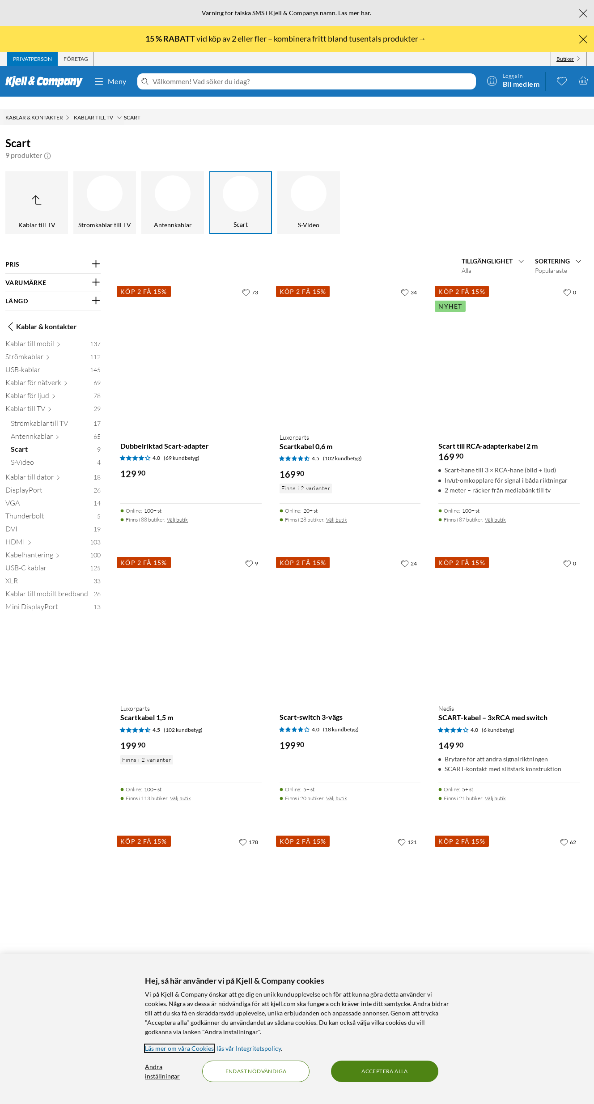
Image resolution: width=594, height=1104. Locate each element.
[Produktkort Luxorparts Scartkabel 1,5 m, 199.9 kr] (191, 613)
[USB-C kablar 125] (53, 557)
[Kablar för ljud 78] (53, 384)
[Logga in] (513, 80)
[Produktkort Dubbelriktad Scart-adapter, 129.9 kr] (191, 342)
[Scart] (240, 190)
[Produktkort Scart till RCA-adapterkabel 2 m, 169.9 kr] (509, 342)
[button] (47, 142)
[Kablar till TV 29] (53, 397)
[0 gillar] (569, 279)
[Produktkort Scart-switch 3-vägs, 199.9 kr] (350, 613)
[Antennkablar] (173, 190)
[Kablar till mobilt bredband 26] (53, 583)
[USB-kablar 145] (53, 358)
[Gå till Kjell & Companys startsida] (46, 81)
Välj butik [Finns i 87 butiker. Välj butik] (495, 507)
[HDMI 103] (53, 531)
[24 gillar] (409, 550)
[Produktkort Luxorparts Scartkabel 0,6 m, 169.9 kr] (350, 342)
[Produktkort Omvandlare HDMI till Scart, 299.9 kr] (350, 892)
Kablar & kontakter (41, 314)
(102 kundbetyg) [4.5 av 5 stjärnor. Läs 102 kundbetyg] (342, 445)
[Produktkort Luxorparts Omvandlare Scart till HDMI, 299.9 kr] (191, 892)
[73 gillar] (250, 279)
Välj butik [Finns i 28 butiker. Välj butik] (336, 507)
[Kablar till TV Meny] (119, 105)
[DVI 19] (53, 518)
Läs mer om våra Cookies (179, 1048)
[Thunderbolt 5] (53, 505)
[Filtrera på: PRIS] (53, 251)
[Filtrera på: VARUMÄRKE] (53, 270)
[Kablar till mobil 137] (53, 333)
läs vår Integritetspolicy (248, 1048)
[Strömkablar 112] (53, 346)
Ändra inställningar (162, 1071)
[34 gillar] (409, 279)
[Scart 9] (56, 438)
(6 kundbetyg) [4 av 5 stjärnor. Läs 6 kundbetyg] (498, 717)
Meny (110, 81)
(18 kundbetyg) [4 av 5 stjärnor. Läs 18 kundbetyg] (341, 716)
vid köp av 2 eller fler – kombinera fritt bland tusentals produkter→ (286, 38)
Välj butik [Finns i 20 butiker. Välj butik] (336, 785)
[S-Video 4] (56, 451)
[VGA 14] (53, 492)
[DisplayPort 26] (53, 479)
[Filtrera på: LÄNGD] (53, 288)
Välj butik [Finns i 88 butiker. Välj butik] (177, 507)
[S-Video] (308, 190)
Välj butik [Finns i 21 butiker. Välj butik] (495, 785)
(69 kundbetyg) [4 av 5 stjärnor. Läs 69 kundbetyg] (181, 445)
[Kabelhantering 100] (53, 544)
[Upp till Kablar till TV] (37, 190)
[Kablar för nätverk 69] (53, 371)
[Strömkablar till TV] (105, 190)
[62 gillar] (568, 829)
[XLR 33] (53, 570)
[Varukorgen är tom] (583, 80)
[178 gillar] (248, 829)
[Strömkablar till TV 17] (56, 412)
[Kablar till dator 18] (53, 466)
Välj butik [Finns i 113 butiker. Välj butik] (180, 785)
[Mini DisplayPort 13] (53, 596)
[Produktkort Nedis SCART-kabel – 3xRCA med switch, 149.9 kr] (509, 613)
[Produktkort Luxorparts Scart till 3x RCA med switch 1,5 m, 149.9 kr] (509, 892)
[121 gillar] (407, 829)
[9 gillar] (251, 550)
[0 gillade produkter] (562, 80)
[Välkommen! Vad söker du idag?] (312, 81)
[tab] (32, 59)
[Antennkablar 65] (56, 425)
